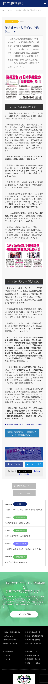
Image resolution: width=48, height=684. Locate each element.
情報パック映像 (21, 544)
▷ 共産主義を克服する (33, 640)
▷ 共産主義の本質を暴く (33, 632)
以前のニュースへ (24, 486)
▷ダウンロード (7, 655)
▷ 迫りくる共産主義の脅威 (34, 636)
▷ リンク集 (6, 659)
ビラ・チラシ (11, 21)
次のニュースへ (24, 493)
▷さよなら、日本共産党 (33, 643)
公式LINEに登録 (24, 614)
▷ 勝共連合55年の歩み (10, 640)
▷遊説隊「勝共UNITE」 (10, 643)
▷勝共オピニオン (31, 651)
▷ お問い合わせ (7, 651)
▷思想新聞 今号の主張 (32, 659)
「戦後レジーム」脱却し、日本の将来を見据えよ (23, 510)
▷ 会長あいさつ (7, 636)
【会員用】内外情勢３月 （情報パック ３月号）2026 (23, 550)
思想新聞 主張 (20, 517)
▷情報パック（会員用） (33, 663)
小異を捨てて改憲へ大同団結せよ (17, 536)
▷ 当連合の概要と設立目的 (11, 632)
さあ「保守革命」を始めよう (16, 562)
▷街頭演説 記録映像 (32, 655)
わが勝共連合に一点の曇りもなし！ (18, 523)
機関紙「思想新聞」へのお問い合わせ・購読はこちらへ (22, 433)
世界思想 (20, 504)
